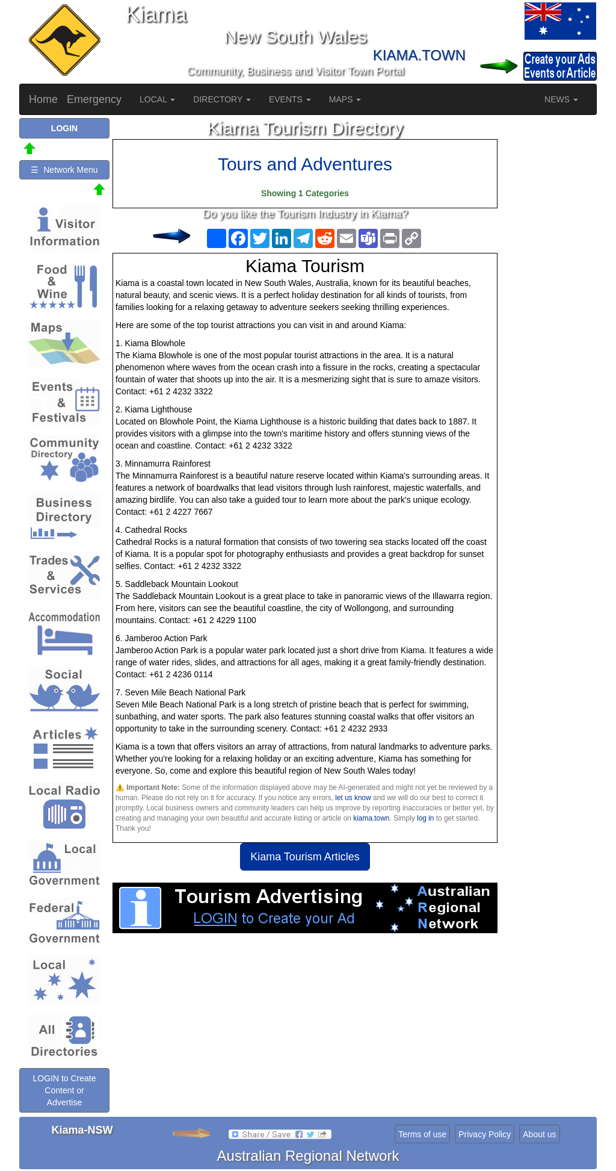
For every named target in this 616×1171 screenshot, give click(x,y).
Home (43, 99)
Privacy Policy (484, 1134)
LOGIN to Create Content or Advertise (64, 1090)
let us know (353, 798)
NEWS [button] (561, 99)
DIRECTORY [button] (222, 99)
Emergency (94, 99)
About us (539, 1134)
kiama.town (371, 818)
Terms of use (422, 1134)
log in (425, 818)
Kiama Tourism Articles (305, 857)
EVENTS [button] (290, 99)
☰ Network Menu (64, 170)
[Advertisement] (304, 1029)
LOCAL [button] (157, 99)
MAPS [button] (345, 99)
